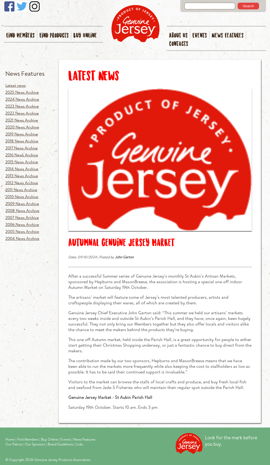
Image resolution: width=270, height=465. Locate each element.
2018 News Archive (21, 140)
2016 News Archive (21, 154)
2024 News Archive (22, 99)
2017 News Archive (21, 147)
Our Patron (13, 444)
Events (199, 36)
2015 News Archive (21, 161)
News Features (228, 36)
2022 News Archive (22, 113)
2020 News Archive (22, 127)
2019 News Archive (21, 134)
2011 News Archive (21, 189)
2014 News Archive (21, 168)
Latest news (15, 85)
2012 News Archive (21, 182)
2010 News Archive (21, 196)
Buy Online (85, 36)
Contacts (178, 44)
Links (79, 444)
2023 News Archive (22, 106)
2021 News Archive (21, 120)
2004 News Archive (22, 238)
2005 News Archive (22, 231)
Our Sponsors (35, 444)
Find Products (54, 36)
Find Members (20, 36)
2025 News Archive (22, 92)
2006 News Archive (22, 224)
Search (248, 6)
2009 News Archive (22, 203)
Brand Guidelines (60, 444)
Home (10, 439)
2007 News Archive (22, 217)
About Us (178, 36)
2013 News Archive (21, 175)
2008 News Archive (22, 210)
